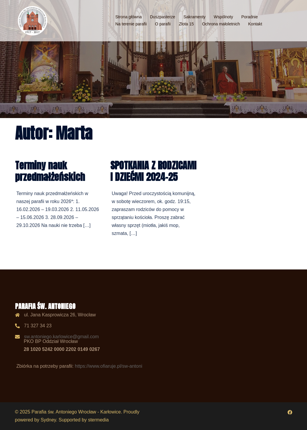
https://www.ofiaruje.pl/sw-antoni (108, 366)
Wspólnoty (223, 16)
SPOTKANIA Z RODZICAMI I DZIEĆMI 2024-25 (153, 171)
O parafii (163, 24)
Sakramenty (194, 16)
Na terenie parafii (131, 24)
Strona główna (128, 16)
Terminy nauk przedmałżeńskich (50, 171)
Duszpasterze (162, 16)
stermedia (98, 419)
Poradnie (249, 16)
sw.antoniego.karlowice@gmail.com (61, 336)
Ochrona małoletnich (221, 24)
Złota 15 (186, 24)
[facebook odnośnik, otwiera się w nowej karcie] (290, 411)
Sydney (48, 419)
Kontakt (255, 24)
